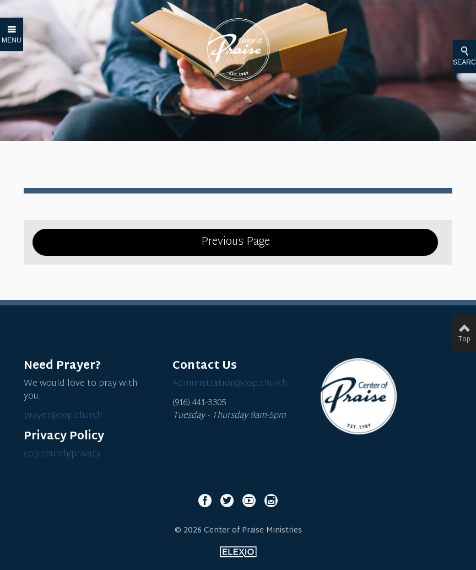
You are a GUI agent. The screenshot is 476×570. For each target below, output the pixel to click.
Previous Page (235, 242)
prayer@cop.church (63, 416)
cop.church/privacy (62, 455)
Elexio (238, 551)
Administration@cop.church (229, 384)
